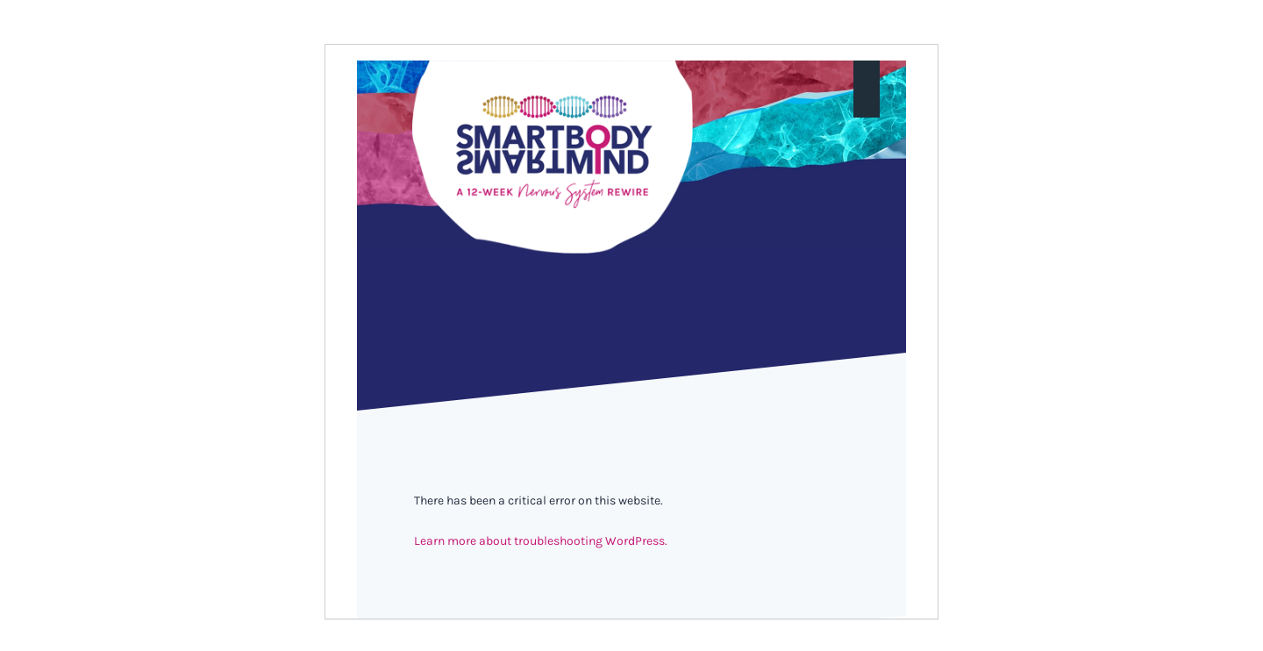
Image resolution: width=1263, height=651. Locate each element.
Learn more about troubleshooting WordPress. (540, 540)
